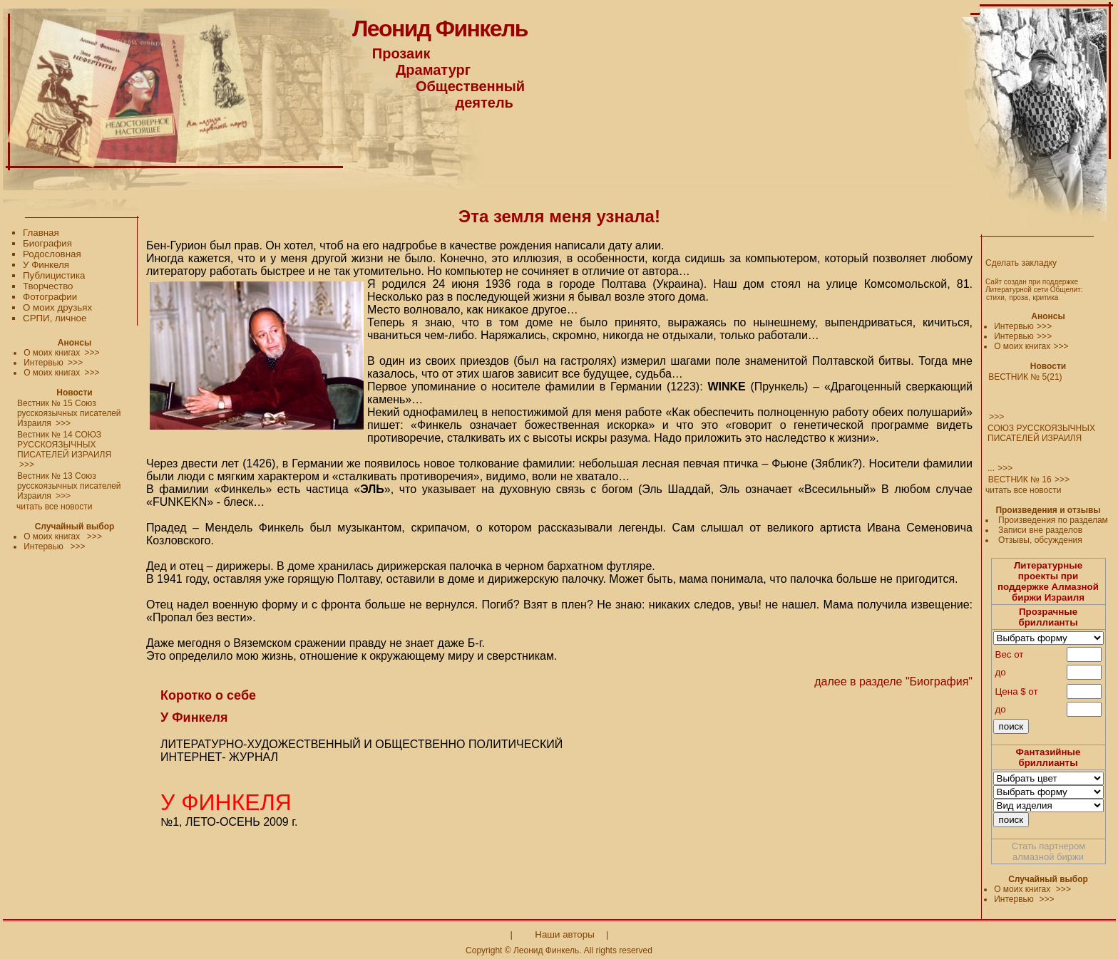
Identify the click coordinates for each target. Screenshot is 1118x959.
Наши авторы (564, 934)
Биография (47, 243)
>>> (1044, 326)
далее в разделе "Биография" (892, 681)
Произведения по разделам (1053, 520)
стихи (995, 297)
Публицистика (54, 275)
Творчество (48, 286)
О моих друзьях (57, 307)
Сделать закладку (1021, 263)
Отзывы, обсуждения (1040, 540)
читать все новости (1023, 490)
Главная (41, 232)
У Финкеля (46, 264)
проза (1018, 297)
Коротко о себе (208, 695)
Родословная (52, 254)
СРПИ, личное (54, 318)
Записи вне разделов (1040, 530)
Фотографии (50, 296)
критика (1045, 297)
